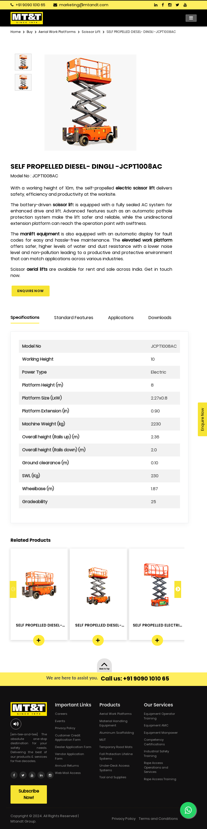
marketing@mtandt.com (83, 5)
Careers (61, 714)
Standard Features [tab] (73, 317)
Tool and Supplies (112, 777)
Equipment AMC (156, 725)
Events (60, 721)
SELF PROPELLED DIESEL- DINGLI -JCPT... (39, 625)
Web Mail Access (68, 773)
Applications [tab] (121, 317)
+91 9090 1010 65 (30, 5)
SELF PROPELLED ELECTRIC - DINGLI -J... (157, 625)
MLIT (102, 739)
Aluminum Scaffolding (116, 732)
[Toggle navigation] (191, 18)
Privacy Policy (65, 728)
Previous (13, 589)
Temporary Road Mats (115, 747)
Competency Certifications (154, 741)
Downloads (160, 317)
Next (177, 589)
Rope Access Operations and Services (156, 767)
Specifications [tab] (25, 317)
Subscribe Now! (29, 794)
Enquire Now (30, 291)
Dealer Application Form (73, 747)
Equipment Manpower (161, 732)
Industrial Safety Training (156, 753)
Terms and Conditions (158, 818)
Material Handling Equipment (113, 723)
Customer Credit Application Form (68, 737)
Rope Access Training (160, 779)
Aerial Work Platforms (115, 714)
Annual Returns (67, 765)
